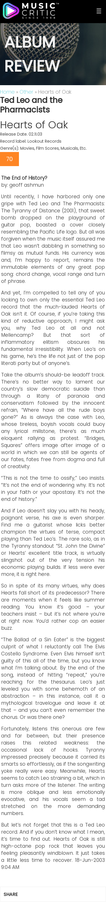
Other (26, 91)
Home (7, 91)
